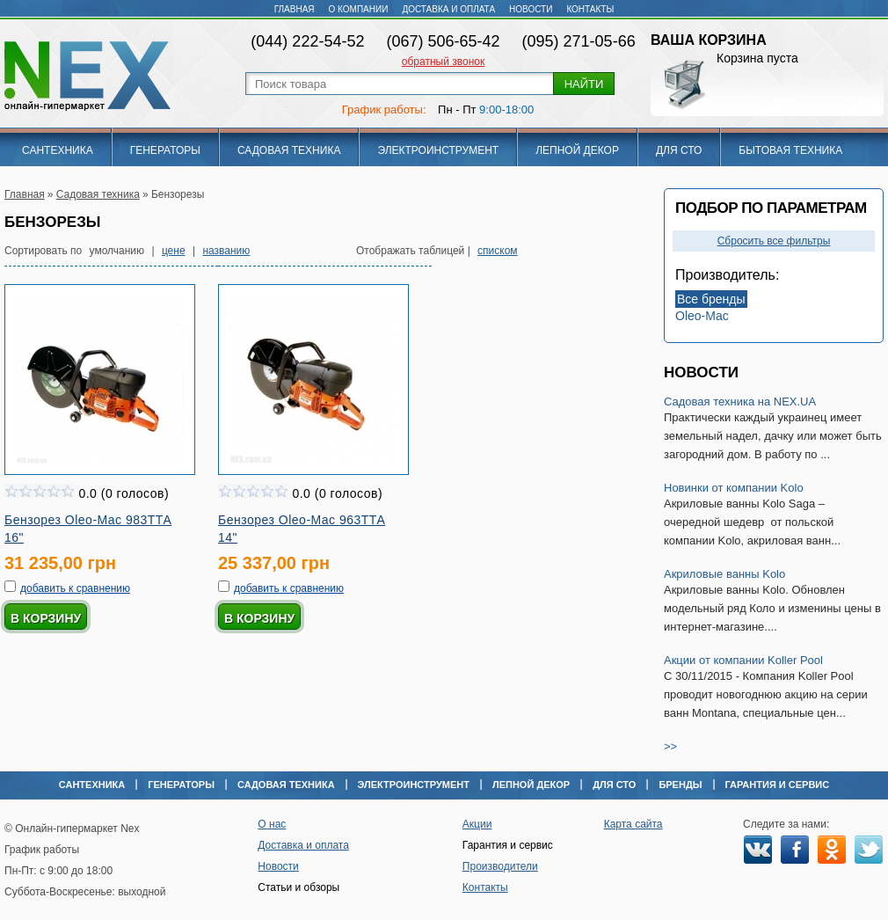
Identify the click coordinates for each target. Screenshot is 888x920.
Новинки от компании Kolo (734, 487)
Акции (477, 824)
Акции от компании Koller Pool (743, 660)
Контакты (590, 9)
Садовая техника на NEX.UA (740, 401)
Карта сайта (633, 824)
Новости (530, 9)
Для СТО (679, 150)
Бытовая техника (790, 150)
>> (670, 746)
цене (174, 251)
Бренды (680, 784)
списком (497, 251)
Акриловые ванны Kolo (724, 573)
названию (226, 251)
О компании (359, 9)
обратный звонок (443, 61)
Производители (500, 866)
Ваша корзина (709, 40)
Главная (294, 9)
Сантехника (57, 150)
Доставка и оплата (448, 9)
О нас (272, 824)
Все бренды (711, 299)
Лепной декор (577, 150)
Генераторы (165, 150)
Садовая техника (289, 150)
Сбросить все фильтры (774, 241)
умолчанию (117, 251)
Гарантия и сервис (777, 784)
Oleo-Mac (702, 316)
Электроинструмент (438, 150)
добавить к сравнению (75, 588)
